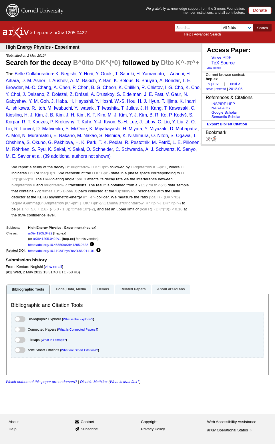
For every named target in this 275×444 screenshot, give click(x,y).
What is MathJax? (124, 382)
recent (221, 89)
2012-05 (236, 89)
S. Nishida (109, 135)
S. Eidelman (129, 94)
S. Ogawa (180, 135)
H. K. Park (85, 142)
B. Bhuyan (146, 80)
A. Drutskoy (103, 94)
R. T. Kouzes (35, 121)
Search (262, 28)
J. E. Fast (154, 94)
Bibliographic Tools (28, 289)
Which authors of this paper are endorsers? (41, 382)
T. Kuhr (84, 121)
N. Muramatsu (36, 135)
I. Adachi (175, 73)
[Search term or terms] (199, 27)
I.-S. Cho (174, 87)
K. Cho (193, 87)
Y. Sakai (75, 149)
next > (235, 84)
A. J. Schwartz (159, 149)
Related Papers (133, 289)
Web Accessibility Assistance (231, 422)
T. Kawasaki (176, 108)
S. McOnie (76, 128)
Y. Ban (104, 80)
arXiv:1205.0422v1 (47, 238)
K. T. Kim (96, 115)
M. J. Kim (117, 115)
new (209, 89)
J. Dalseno (33, 94)
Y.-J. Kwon (104, 121)
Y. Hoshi (103, 101)
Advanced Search (207, 34)
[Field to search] (237, 27)
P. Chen (81, 87)
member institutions (198, 13)
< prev (213, 84)
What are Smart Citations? (79, 350)
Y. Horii (86, 73)
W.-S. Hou (125, 101)
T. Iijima (169, 101)
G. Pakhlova (60, 142)
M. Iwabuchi (59, 108)
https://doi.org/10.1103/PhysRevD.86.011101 (61, 250)
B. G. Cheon (103, 87)
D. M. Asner (33, 80)
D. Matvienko (49, 128)
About (14, 422)
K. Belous (123, 80)
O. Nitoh (159, 135)
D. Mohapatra (184, 128)
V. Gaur (173, 94)
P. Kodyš (178, 115)
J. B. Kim (54, 115)
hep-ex (41, 32)
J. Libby (147, 121)
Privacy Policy (153, 429)
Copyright (149, 422)
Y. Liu (177, 121)
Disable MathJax (93, 382)
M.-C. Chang (38, 87)
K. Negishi (65, 73)
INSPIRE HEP (223, 104)
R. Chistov (152, 87)
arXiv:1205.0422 (40, 233)
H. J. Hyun (148, 101)
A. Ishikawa (17, 108)
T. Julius (129, 108)
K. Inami (188, 101)
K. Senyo (186, 149)
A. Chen (62, 87)
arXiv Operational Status (230, 430)
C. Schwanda (129, 149)
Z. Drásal (79, 94)
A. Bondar (170, 80)
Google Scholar (224, 112)
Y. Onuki (104, 73)
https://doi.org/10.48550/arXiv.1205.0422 (58, 244)
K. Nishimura (136, 135)
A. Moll (13, 135)
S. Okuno (36, 142)
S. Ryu (38, 149)
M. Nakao (87, 135)
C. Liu (164, 121)
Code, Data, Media (71, 289)
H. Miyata (132, 128)
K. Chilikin (129, 87)
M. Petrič (161, 142)
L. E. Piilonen (185, 142)
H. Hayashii (81, 101)
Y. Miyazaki (156, 128)
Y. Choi (13, 94)
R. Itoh (38, 108)
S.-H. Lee (127, 121)
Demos (103, 289)
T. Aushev (57, 80)
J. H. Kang (151, 108)
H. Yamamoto (150, 73)
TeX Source (223, 62)
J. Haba (59, 101)
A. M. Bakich (83, 80)
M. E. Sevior (18, 156)
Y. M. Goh (39, 101)
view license (214, 67)
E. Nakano (64, 135)
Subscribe (89, 429)
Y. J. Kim (138, 115)
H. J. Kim (33, 115)
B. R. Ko (158, 115)
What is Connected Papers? (77, 329)
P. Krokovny (62, 121)
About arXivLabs (171, 289)
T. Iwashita (108, 108)
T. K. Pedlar (110, 142)
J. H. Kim (75, 115)
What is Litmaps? (54, 340)
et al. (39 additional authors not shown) (71, 156)
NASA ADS (221, 108)
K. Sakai (56, 149)
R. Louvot (24, 128)
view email (53, 267)
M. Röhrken (17, 149)
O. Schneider (99, 149)
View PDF (221, 57)
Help (187, 34)
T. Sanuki (124, 73)
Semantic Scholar (226, 117)
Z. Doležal (57, 94)
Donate (260, 10)
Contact (87, 422)
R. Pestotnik (137, 142)
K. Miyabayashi (104, 128)
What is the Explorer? (78, 319)
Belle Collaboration (34, 73)
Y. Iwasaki (84, 108)
